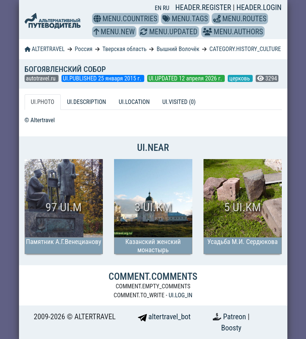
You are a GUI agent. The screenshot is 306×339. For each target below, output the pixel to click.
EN (159, 8)
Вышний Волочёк (178, 49)
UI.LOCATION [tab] (134, 101)
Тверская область (124, 49)
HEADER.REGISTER (204, 7)
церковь (240, 78)
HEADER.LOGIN (258, 7)
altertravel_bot (164, 316)
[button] (97, 18)
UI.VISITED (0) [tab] (179, 101)
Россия (83, 49)
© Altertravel (40, 120)
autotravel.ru (41, 78)
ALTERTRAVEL (45, 49)
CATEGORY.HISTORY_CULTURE (245, 49)
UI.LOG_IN (180, 295)
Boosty (231, 327)
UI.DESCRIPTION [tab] (86, 101)
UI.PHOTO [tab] (42, 101)
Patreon (235, 316)
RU (166, 8)
